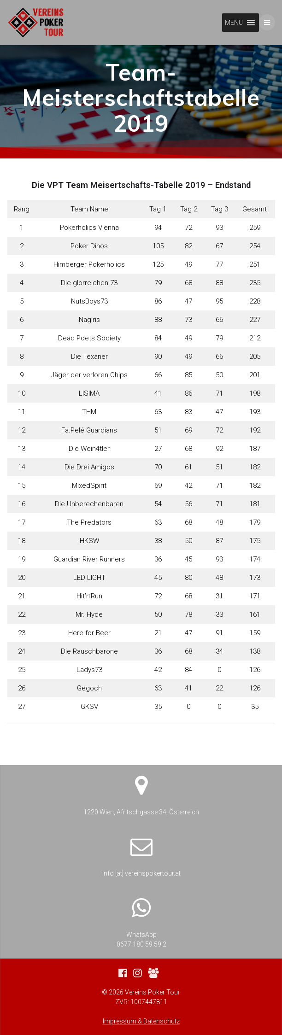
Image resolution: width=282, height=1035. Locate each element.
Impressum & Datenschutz (141, 1021)
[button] (234, 22)
